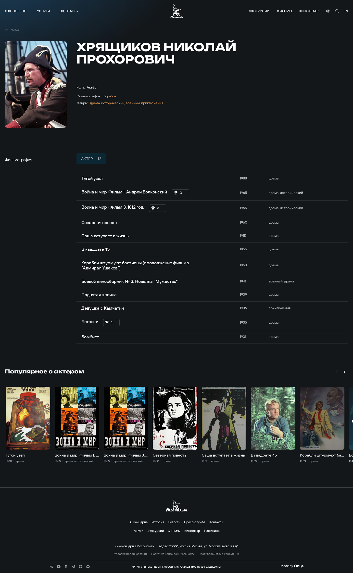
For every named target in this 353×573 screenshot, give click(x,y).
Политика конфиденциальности (173, 554)
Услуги (43, 11)
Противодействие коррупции (219, 554)
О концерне (15, 11)
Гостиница (212, 531)
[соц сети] (51, 567)
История (157, 522)
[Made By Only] (292, 566)
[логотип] (176, 11)
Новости (174, 522)
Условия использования (130, 554)
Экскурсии (259, 11)
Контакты (69, 11)
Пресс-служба (194, 522)
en (346, 11)
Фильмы (284, 11)
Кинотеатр (309, 11)
